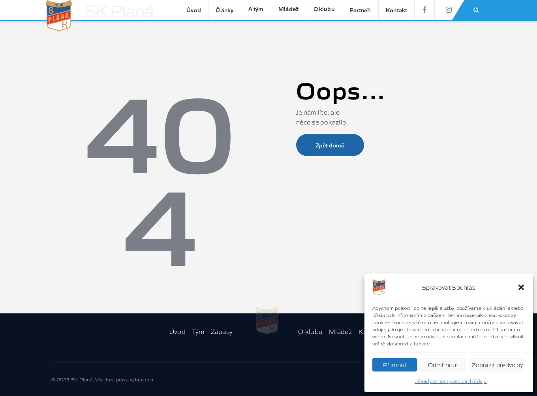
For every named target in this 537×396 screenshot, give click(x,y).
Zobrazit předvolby (497, 364)
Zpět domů (330, 145)
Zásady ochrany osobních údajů (451, 380)
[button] (521, 287)
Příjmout (395, 364)
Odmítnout (443, 364)
